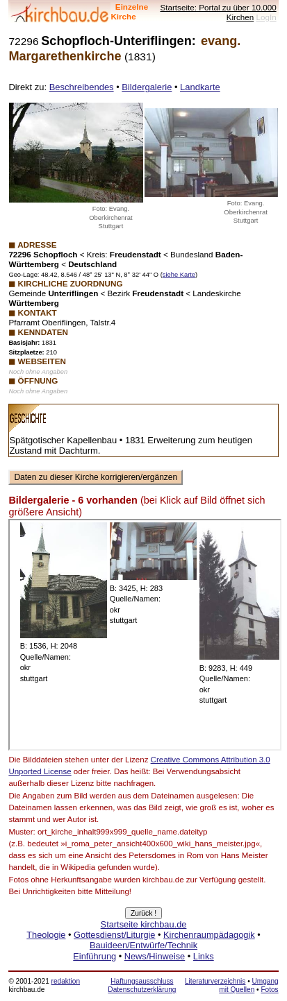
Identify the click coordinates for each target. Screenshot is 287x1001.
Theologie (45, 935)
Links (203, 956)
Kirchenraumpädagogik (209, 935)
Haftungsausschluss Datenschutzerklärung (142, 985)
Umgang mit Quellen (248, 985)
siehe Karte (179, 274)
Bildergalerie (147, 87)
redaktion (65, 981)
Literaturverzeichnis (215, 981)
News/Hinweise (154, 956)
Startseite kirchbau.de (144, 924)
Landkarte (200, 87)
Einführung (94, 956)
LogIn (266, 17)
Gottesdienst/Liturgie (114, 935)
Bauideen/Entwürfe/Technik (143, 945)
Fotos (269, 989)
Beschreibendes (81, 87)
